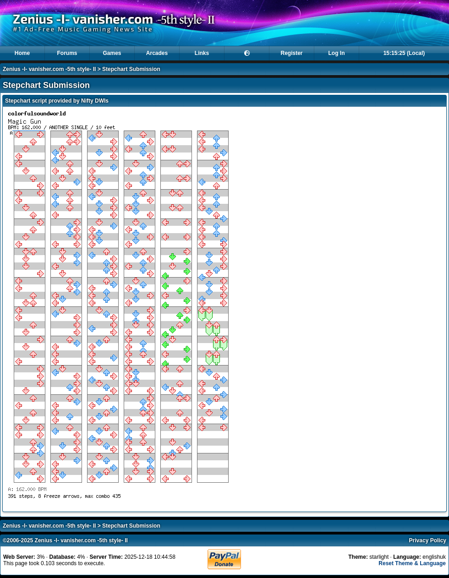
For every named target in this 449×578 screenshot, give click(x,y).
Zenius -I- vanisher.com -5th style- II (49, 69)
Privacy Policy (427, 540)
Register (291, 53)
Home (22, 53)
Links (202, 53)
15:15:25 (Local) (404, 53)
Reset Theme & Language (412, 563)
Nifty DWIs (95, 101)
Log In (337, 53)
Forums (67, 53)
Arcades (157, 53)
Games (112, 53)
